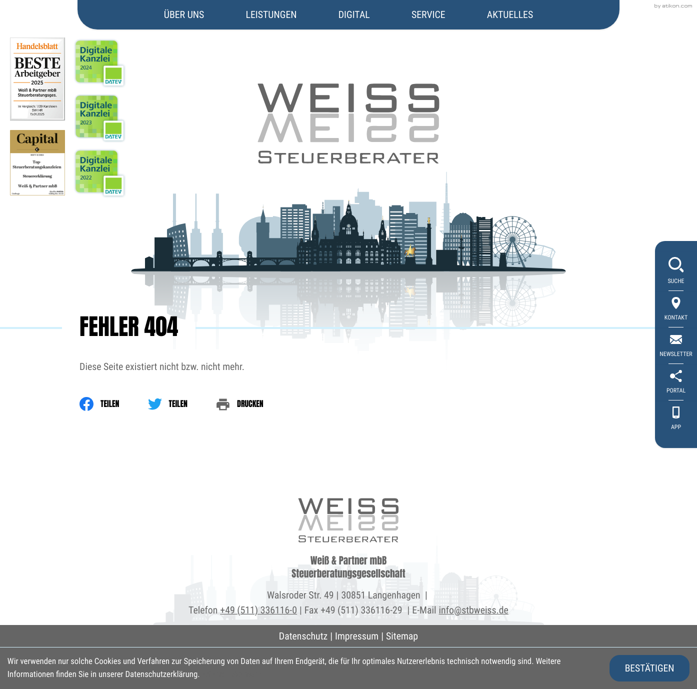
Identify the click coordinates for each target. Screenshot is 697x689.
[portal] (676, 382)
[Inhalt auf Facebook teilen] (114, 404)
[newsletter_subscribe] (676, 346)
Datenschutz (303, 636)
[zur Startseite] (348, 82)
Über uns (184, 14)
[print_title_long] (254, 404)
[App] (676, 419)
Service (429, 14)
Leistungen (271, 14)
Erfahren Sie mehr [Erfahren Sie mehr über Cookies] (231, 675)
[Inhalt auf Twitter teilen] (182, 404)
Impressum (356, 636)
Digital (354, 14)
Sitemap (402, 636)
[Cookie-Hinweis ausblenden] (650, 668)
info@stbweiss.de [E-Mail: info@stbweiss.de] (473, 610)
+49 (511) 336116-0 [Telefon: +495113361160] (258, 610)
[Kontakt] (676, 310)
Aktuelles (510, 14)
